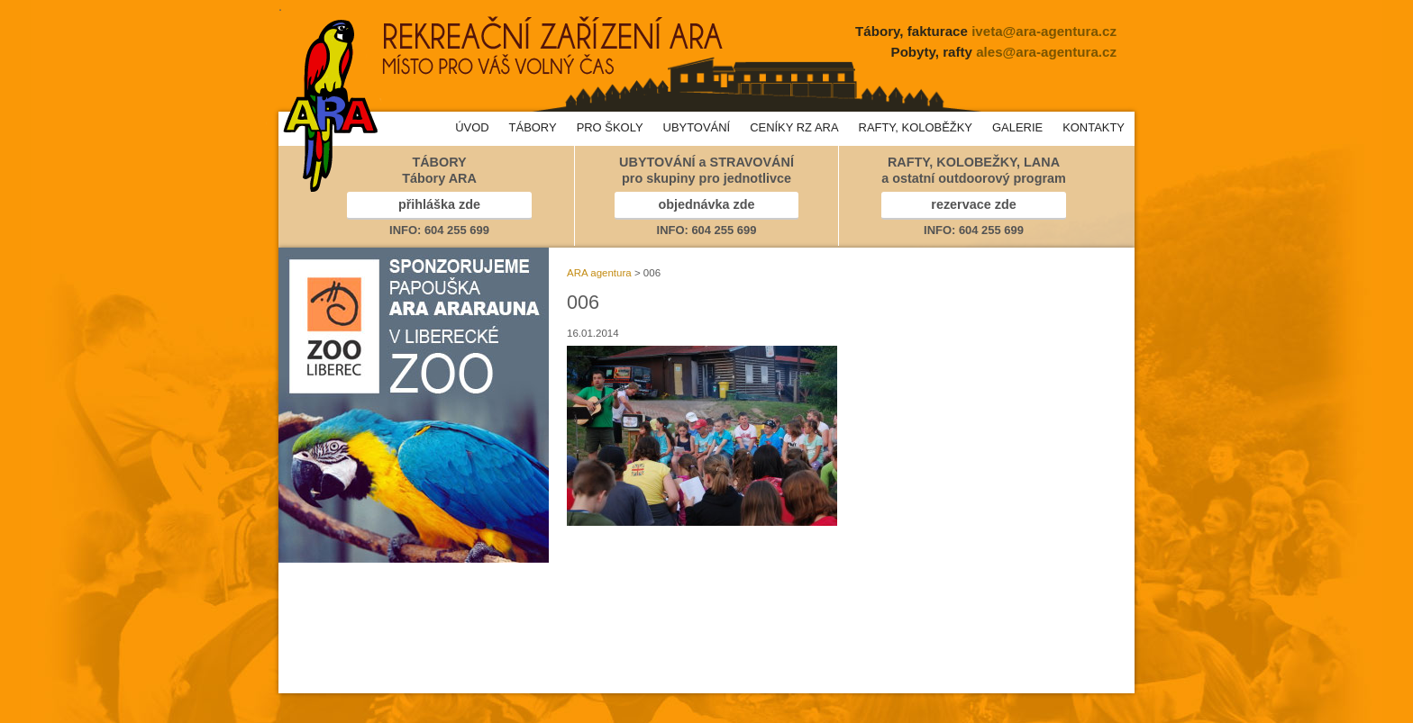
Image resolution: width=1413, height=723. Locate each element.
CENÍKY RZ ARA (794, 127)
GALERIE (1017, 127)
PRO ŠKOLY (610, 127)
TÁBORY (533, 127)
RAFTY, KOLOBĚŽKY (915, 127)
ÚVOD (471, 127)
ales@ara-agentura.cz (1046, 51)
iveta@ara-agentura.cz (1044, 31)
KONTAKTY (1093, 127)
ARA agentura (599, 272)
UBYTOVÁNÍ (697, 127)
